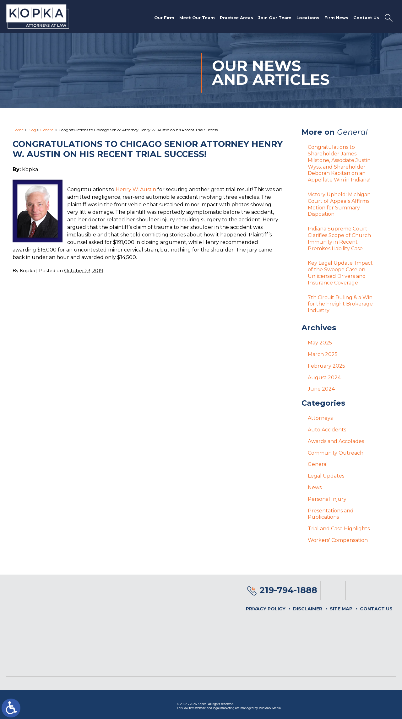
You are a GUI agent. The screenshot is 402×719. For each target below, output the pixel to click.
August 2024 (324, 378)
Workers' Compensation (338, 540)
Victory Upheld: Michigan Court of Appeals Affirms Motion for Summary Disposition (339, 204)
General (47, 129)
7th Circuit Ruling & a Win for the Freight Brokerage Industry (340, 304)
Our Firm (164, 17)
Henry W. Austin (136, 189)
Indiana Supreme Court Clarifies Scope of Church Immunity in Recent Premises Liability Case (339, 238)
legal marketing (223, 708)
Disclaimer (307, 609)
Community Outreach (335, 453)
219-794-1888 (288, 590)
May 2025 (320, 343)
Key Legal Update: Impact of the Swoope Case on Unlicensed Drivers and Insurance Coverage (340, 272)
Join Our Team (274, 17)
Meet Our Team (197, 17)
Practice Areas (236, 17)
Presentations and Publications (331, 514)
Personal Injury (327, 499)
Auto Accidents (327, 430)
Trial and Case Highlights (339, 529)
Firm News (336, 17)
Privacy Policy (265, 609)
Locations (307, 17)
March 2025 (323, 354)
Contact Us (366, 17)
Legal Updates (326, 476)
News (315, 487)
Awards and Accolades (336, 441)
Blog (32, 129)
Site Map (341, 609)
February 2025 (326, 366)
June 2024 (321, 389)
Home (18, 129)
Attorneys (320, 418)
